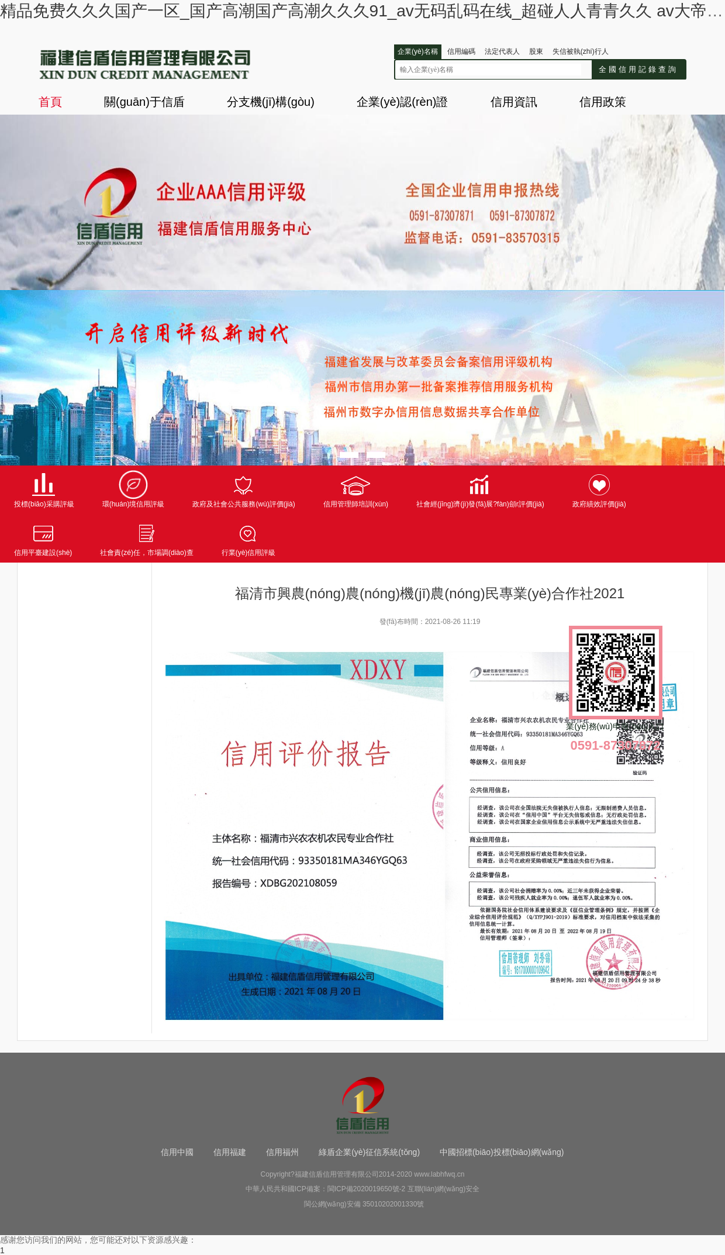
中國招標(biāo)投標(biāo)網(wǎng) (502, 1152)
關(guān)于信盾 (144, 101)
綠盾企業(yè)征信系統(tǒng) (369, 1152)
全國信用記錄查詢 (638, 69)
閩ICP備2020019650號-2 (366, 1189)
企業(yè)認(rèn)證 (402, 101)
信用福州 (282, 1152)
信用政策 (602, 101)
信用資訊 (514, 101)
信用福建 (229, 1152)
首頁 (50, 101)
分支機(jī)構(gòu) (271, 101)
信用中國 (177, 1152)
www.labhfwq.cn (439, 1174)
